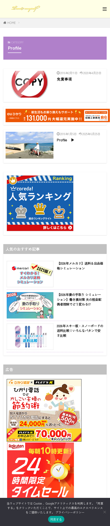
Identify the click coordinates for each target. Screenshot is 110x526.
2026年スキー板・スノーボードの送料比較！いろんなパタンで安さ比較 (80, 330)
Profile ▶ (66, 140)
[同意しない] (104, 512)
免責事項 (64, 79)
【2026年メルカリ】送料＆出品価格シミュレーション (80, 265)
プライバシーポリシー (69, 512)
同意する (56, 519)
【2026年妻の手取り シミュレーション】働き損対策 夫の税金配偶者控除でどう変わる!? (79, 299)
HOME (11, 23)
